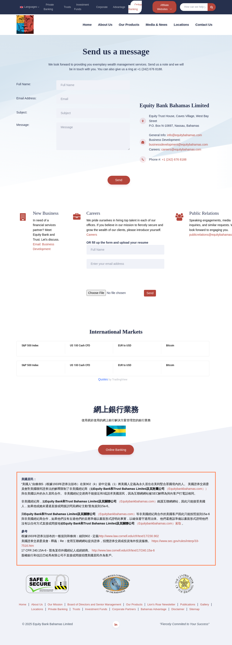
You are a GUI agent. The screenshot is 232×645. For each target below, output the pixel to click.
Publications (188, 604)
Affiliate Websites (163, 7)
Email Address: (26, 98)
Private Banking (49, 7)
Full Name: (23, 84)
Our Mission (55, 604)
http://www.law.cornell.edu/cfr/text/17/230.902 (129, 536)
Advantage (119, 7)
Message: (23, 125)
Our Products (129, 24)
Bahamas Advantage (154, 609)
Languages (29, 6)
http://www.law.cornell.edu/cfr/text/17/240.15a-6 (123, 550)
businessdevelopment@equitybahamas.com (178, 144)
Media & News (157, 24)
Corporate (102, 7)
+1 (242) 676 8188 (174, 159)
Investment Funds (81, 7)
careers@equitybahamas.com (181, 149)
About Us (105, 24)
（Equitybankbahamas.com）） (186, 488)
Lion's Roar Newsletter (161, 604)
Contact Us (203, 24)
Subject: (21, 112)
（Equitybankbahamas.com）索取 (158, 523)
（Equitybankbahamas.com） (137, 501)
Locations (181, 24)
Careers (92, 234)
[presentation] (88, 163)
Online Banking (135, 7)
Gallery (205, 604)
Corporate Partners (124, 609)
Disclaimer (178, 609)
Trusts (67, 7)
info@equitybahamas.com (184, 135)
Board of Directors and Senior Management (94, 604)
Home (87, 24)
